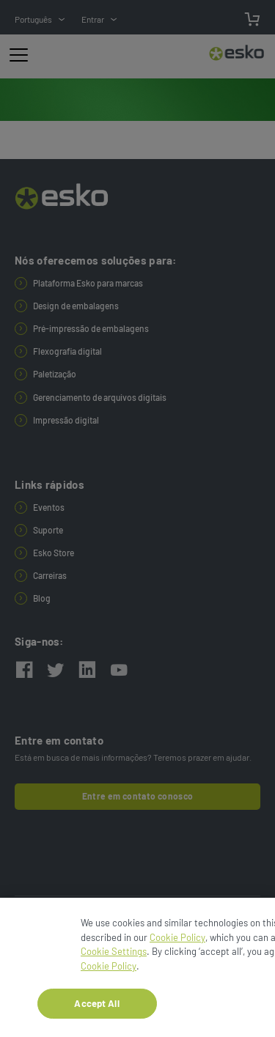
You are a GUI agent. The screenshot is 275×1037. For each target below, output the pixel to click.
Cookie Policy (177, 942)
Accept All (96, 1008)
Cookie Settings (114, 956)
